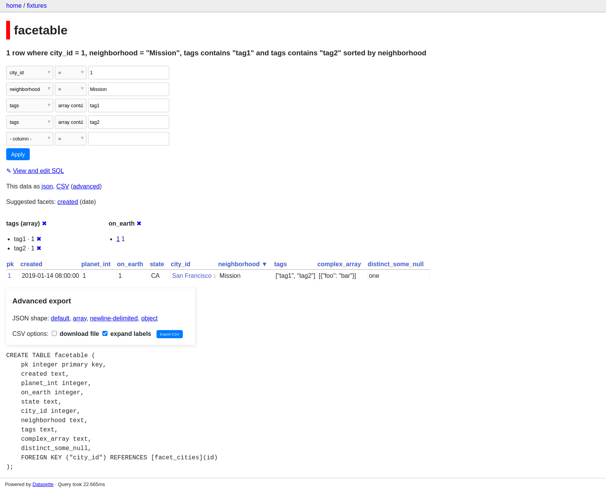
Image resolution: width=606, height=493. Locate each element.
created (68, 202)
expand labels (126, 333)
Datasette (43, 484)
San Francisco (191, 275)
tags (280, 264)
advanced (86, 186)
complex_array (339, 264)
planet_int (96, 264)
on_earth (130, 264)
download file (75, 333)
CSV (62, 186)
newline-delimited (114, 318)
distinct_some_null (396, 264)
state (157, 264)
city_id (181, 264)
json (47, 186)
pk (10, 264)
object (149, 318)
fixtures (37, 5)
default (60, 318)
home (14, 5)
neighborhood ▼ (243, 264)
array (80, 318)
